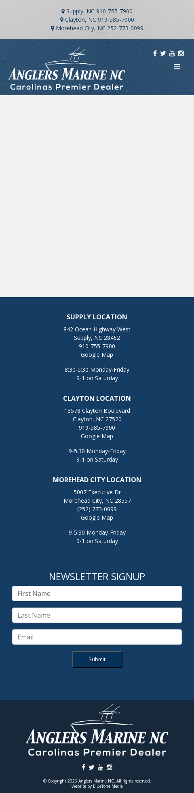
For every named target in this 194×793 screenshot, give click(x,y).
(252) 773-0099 (97, 509)
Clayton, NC (80, 19)
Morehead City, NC (80, 28)
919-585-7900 (116, 19)
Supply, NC (80, 11)
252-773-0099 (125, 28)
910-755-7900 (114, 11)
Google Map (97, 354)
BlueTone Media (108, 786)
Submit (97, 659)
